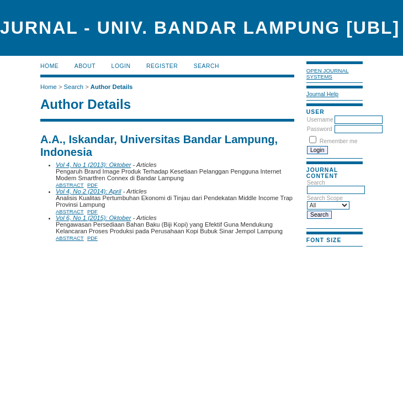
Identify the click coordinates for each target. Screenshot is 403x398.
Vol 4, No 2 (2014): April (88, 191)
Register (162, 66)
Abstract (70, 185)
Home (49, 66)
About (85, 66)
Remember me (339, 141)
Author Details (111, 86)
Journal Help (322, 94)
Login (121, 66)
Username (320, 120)
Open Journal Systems (327, 73)
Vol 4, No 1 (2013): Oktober (93, 164)
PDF (92, 185)
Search (206, 66)
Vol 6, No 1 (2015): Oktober (93, 217)
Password (319, 129)
